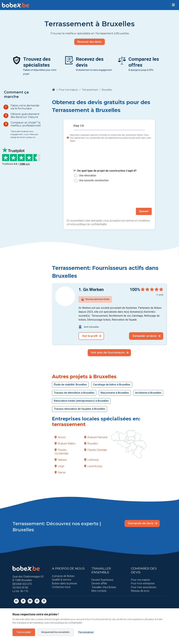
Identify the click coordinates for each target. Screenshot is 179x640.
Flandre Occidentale (61, 451)
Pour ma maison (68, 89)
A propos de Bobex (63, 576)
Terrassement (90, 89)
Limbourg (91, 459)
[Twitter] (23, 600)
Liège (59, 466)
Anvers (60, 437)
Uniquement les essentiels (55, 632)
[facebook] (16, 600)
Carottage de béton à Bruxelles (111, 384)
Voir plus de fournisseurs (109, 352)
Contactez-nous (61, 587)
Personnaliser (86, 632)
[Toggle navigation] (173, 4)
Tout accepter (23, 632)
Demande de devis (142, 523)
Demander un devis (146, 335)
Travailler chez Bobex (103, 587)
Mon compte (98, 590)
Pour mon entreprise (142, 583)
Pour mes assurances (143, 587)
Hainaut (60, 459)
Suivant (143, 211)
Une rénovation (87, 175)
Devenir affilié (99, 583)
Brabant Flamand (95, 437)
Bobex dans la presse (64, 583)
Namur (60, 472)
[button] (173, 5)
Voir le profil (91, 335)
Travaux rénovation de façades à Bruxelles (79, 408)
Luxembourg (93, 466)
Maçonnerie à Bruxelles (115, 392)
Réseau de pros (140, 590)
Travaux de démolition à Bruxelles (74, 392)
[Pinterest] (37, 600)
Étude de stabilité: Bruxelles (70, 384)
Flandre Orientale (95, 449)
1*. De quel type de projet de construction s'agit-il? (105, 170)
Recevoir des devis (89, 41)
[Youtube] (30, 600)
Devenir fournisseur (102, 579)
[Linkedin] (43, 600)
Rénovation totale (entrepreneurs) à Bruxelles (81, 400)
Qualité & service (61, 579)
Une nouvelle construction (94, 180)
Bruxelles (91, 443)
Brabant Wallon (65, 443)
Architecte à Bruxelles (148, 392)
